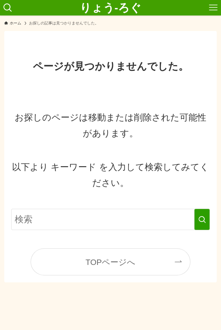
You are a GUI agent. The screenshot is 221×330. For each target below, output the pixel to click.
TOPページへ (110, 262)
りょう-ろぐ (111, 8)
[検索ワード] (110, 219)
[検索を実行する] (202, 219)
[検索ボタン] (7, 7)
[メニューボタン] (213, 7)
